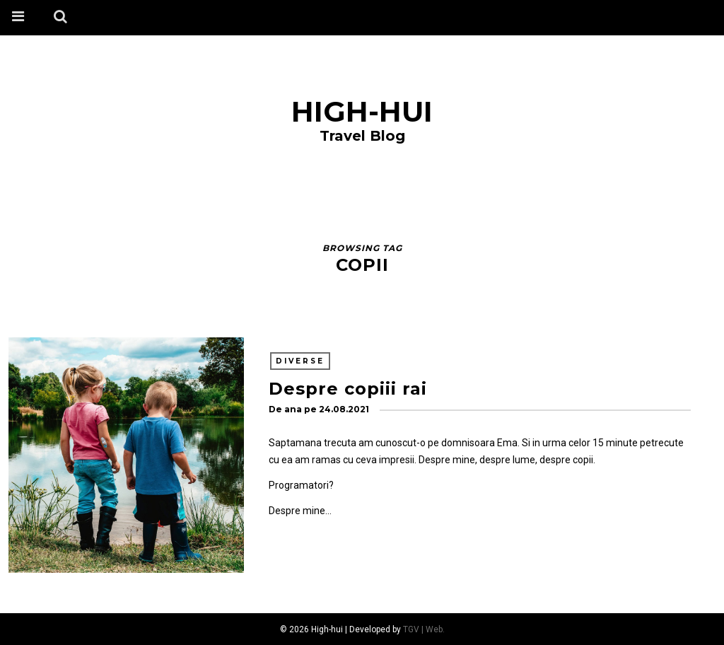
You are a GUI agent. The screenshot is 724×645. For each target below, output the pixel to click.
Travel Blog (362, 135)
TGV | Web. (424, 629)
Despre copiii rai (348, 388)
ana (293, 409)
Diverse (300, 361)
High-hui (362, 111)
